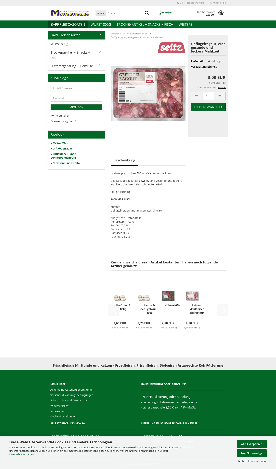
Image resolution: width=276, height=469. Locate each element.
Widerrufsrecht (59, 406)
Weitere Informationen (252, 461)
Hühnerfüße (172, 305)
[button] (196, 96)
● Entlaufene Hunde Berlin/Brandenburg (63, 155)
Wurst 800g (101, 24)
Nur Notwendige (251, 453)
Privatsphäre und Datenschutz (69, 400)
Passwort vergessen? (63, 121)
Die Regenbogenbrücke (190, 2)
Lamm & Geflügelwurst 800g (149, 308)
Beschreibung (124, 160)
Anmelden (76, 107)
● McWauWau (59, 143)
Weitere (185, 24)
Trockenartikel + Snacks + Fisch (145, 24)
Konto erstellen (60, 115)
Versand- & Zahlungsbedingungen (71, 395)
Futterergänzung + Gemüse (72, 66)
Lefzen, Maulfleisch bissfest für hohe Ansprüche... (197, 309)
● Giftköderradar (61, 148)
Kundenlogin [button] (218, 2)
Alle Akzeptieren (251, 444)
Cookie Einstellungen (63, 416)
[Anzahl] (208, 96)
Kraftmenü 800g (123, 307)
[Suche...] (101, 13)
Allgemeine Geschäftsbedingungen (72, 389)
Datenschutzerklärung (21, 454)
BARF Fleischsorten (68, 24)
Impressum (57, 411)
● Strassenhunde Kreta (65, 163)
